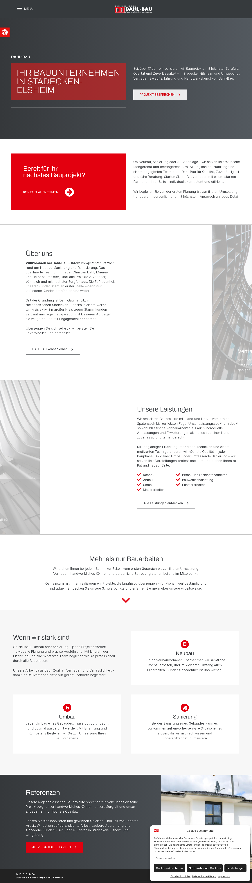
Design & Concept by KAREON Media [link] (39, 877)
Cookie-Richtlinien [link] (180, 876)
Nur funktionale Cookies (205, 868)
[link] (5, 32)
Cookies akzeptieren (169, 868)
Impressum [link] (224, 876)
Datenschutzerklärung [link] (204, 876)
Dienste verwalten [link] (165, 858)
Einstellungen (235, 868)
